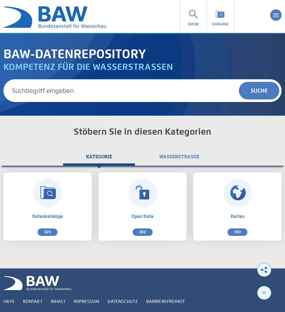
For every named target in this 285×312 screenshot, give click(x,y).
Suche (259, 90)
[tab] (99, 156)
